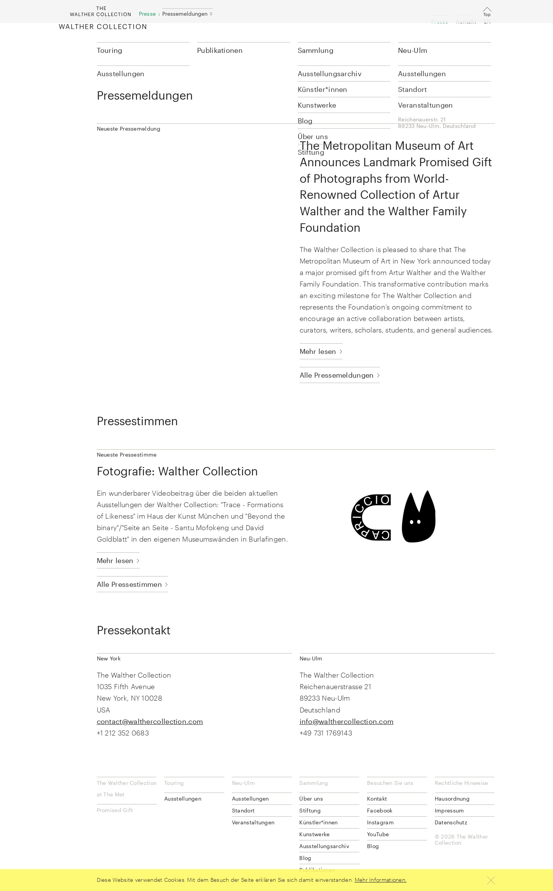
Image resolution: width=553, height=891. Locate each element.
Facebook (379, 810)
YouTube (378, 834)
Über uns (311, 798)
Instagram (380, 822)
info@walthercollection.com (347, 721)
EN (487, 21)
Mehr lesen (318, 351)
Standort (243, 810)
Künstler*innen (318, 822)
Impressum (449, 810)
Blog (305, 858)
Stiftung (309, 810)
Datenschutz (451, 822)
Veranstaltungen (253, 822)
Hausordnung (452, 798)
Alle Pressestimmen (129, 584)
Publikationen (220, 50)
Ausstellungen (182, 798)
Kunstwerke (314, 834)
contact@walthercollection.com (150, 721)
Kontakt (466, 21)
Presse (440, 21)
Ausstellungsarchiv (324, 846)
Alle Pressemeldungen (337, 375)
